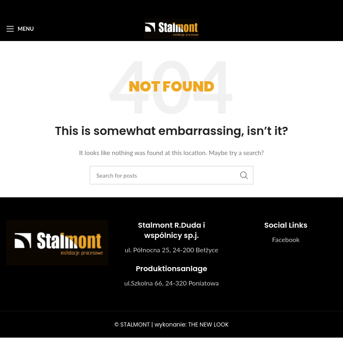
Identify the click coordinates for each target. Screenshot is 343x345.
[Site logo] (171, 28)
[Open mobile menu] (20, 29)
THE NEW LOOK (208, 324)
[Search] (171, 175)
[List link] (286, 239)
